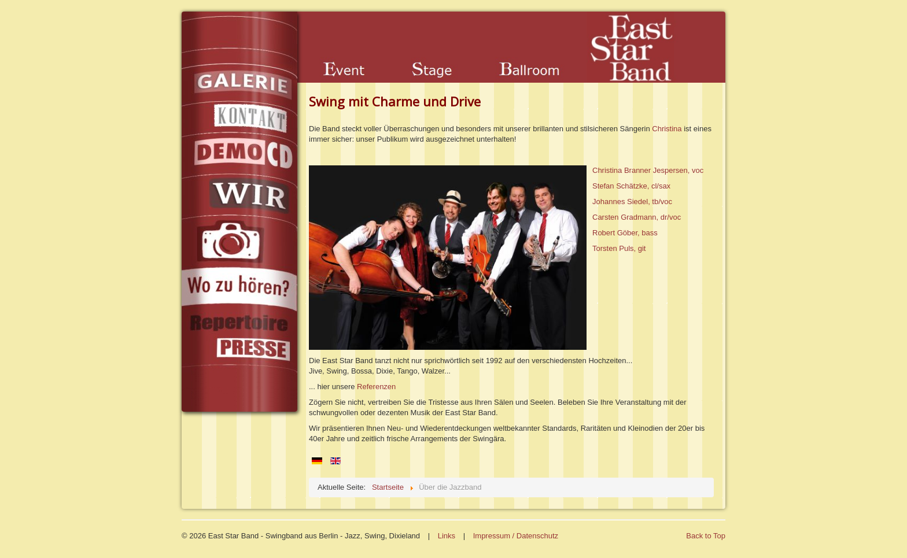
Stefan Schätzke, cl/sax (631, 186)
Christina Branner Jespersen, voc (647, 170)
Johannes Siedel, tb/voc (632, 201)
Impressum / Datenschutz (515, 535)
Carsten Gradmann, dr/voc (636, 217)
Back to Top (705, 535)
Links (446, 535)
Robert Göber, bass (625, 232)
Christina (668, 128)
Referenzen (376, 386)
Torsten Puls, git (619, 248)
